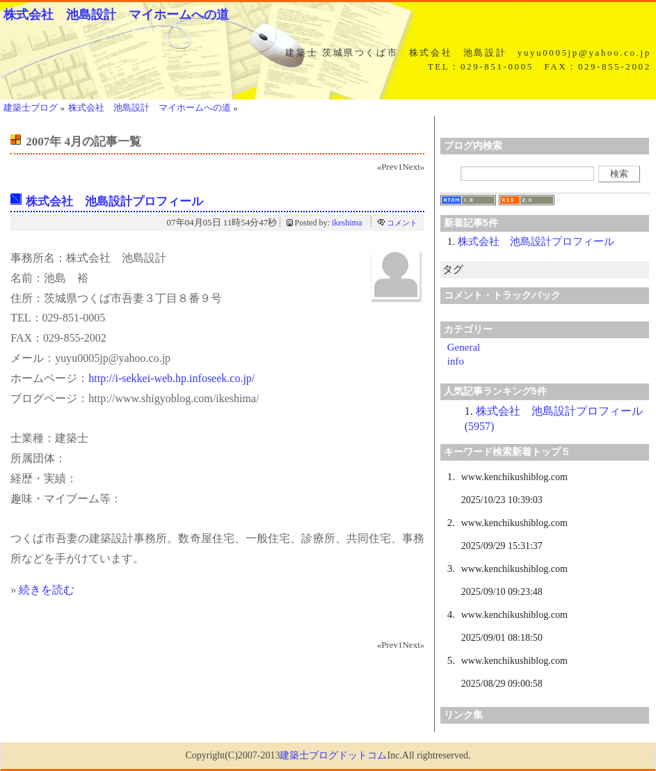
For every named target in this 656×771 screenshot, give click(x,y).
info (455, 361)
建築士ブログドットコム (333, 755)
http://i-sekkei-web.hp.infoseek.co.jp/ (171, 378)
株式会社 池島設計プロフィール (114, 201)
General (463, 347)
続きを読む (46, 590)
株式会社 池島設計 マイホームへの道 (116, 15)
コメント (402, 222)
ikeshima (347, 223)
